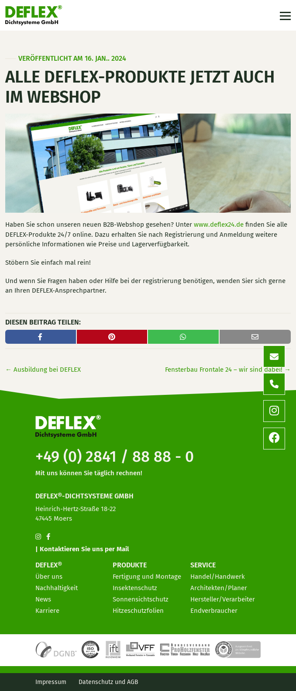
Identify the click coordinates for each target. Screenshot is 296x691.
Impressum (50, 682)
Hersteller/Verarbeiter (222, 599)
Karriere (47, 611)
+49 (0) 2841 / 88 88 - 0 (114, 456)
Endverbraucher (213, 611)
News (43, 599)
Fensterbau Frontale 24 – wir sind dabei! (228, 369)
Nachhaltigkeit (56, 588)
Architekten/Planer (218, 588)
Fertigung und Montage (147, 576)
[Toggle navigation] (284, 15)
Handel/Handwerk (217, 576)
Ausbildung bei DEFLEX (43, 369)
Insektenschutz (135, 588)
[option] (239, 684)
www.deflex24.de (219, 224)
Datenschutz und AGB (108, 682)
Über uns (48, 576)
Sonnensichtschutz (141, 599)
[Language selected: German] (257, 684)
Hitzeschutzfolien (138, 611)
